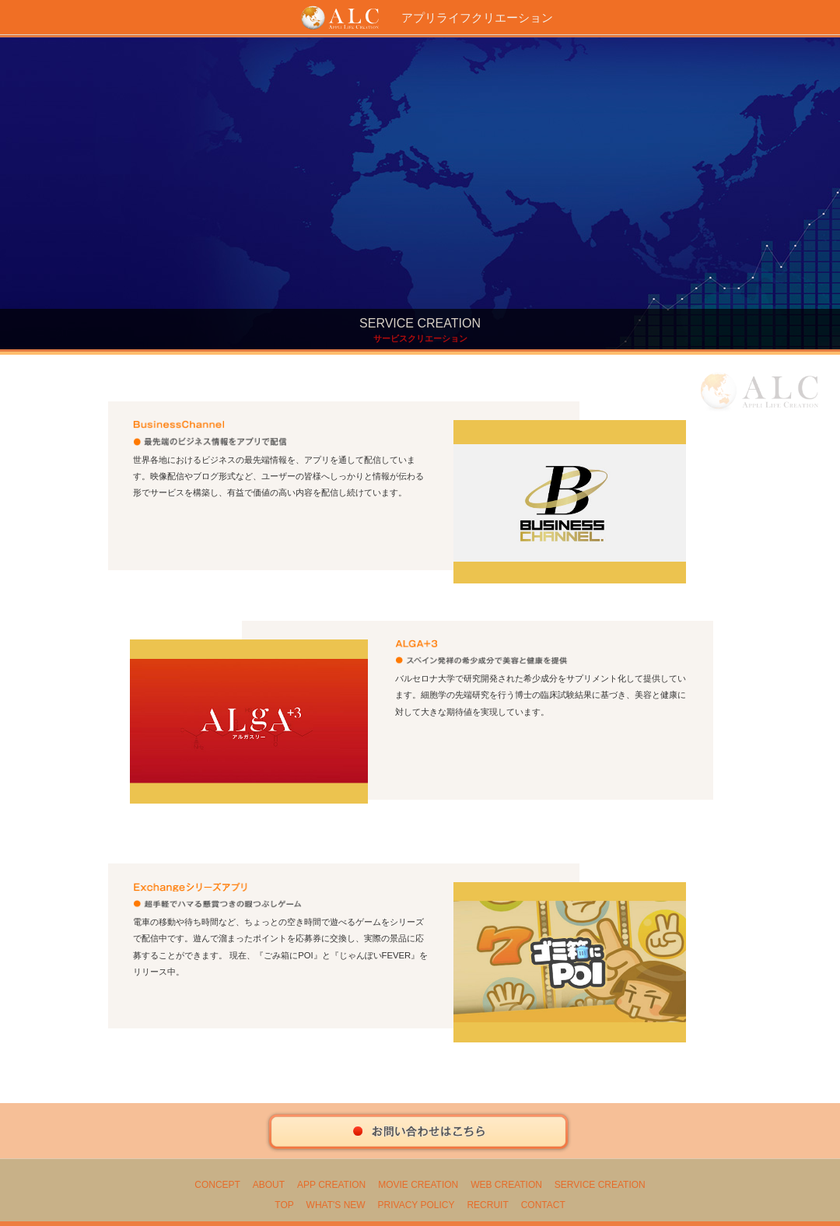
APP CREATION (331, 1184)
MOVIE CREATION (418, 1184)
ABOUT (269, 1184)
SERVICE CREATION (600, 1184)
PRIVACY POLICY (416, 1205)
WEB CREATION (506, 1184)
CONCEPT (217, 1184)
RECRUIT (487, 1205)
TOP (284, 1205)
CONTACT (543, 1205)
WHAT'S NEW (336, 1205)
